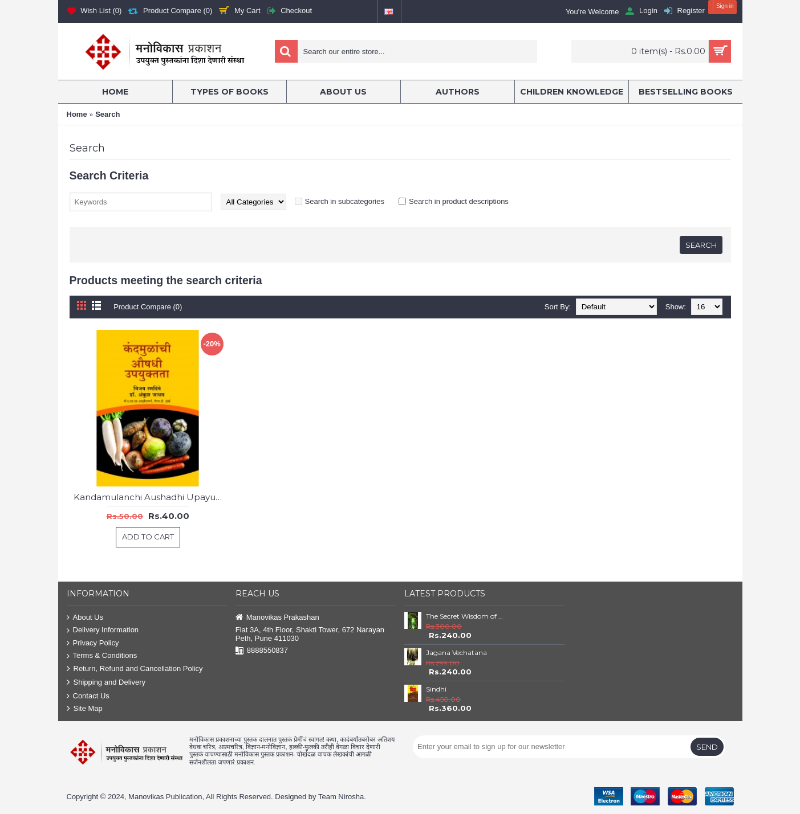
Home (77, 114)
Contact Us (88, 696)
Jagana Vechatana (456, 652)
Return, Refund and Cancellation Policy (135, 669)
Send (707, 746)
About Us (85, 618)
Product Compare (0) (147, 306)
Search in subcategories (344, 201)
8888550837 (261, 651)
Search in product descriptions (459, 201)
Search (107, 114)
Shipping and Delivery (106, 683)
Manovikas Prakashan (277, 618)
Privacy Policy (93, 643)
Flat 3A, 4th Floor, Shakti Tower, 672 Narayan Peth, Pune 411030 (309, 634)
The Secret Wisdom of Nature (466, 616)
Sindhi (436, 689)
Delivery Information (103, 630)
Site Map (85, 709)
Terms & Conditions (102, 656)
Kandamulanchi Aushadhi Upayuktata (150, 497)
